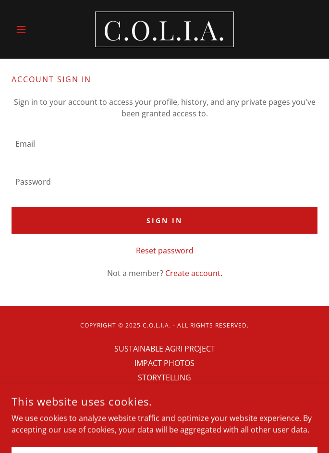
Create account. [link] (193, 273)
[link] (165, 29)
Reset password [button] (165, 250)
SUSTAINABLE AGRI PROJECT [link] (164, 348)
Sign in (164, 220)
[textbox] (164, 144)
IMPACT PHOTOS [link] (164, 363)
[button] (35, 29)
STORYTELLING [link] (164, 377)
